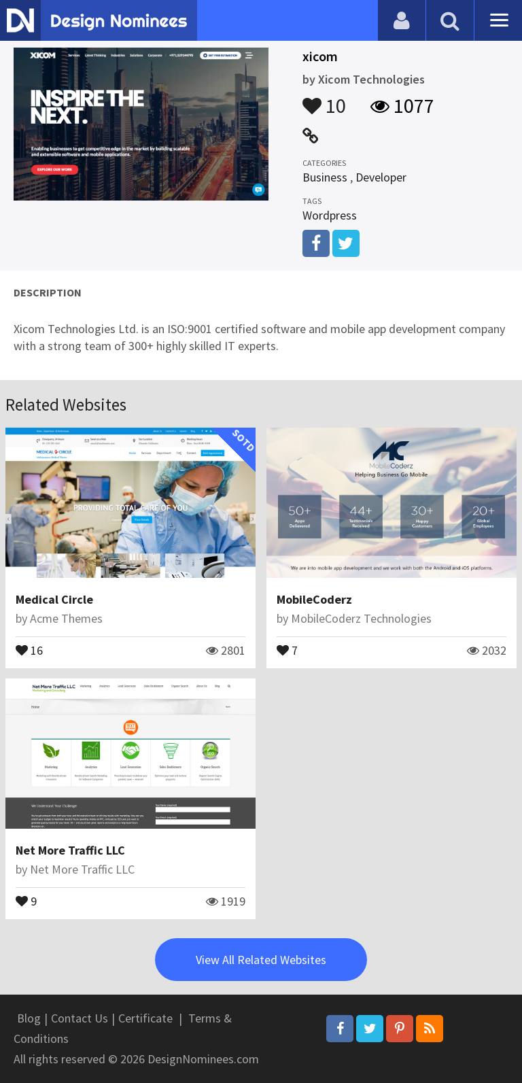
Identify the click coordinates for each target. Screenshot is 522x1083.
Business (324, 177)
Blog (29, 1018)
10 (324, 99)
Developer (380, 177)
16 (29, 649)
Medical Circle (54, 599)
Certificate (145, 1018)
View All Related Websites (261, 959)
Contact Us (79, 1018)
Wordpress (329, 215)
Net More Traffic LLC (70, 850)
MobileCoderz (314, 599)
